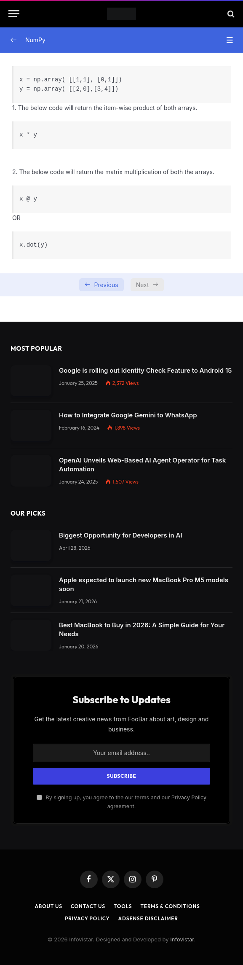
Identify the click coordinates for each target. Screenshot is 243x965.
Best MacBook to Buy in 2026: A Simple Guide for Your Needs (141, 629)
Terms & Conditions (170, 906)
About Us (48, 906)
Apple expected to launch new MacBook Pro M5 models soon (143, 584)
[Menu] (13, 13)
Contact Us (88, 906)
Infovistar (182, 939)
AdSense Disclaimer (148, 918)
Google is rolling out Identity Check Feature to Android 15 (145, 370)
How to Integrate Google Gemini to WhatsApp (128, 415)
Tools (123, 906)
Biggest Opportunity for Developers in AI (120, 535)
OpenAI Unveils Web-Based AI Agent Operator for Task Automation (142, 464)
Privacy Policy (188, 797)
